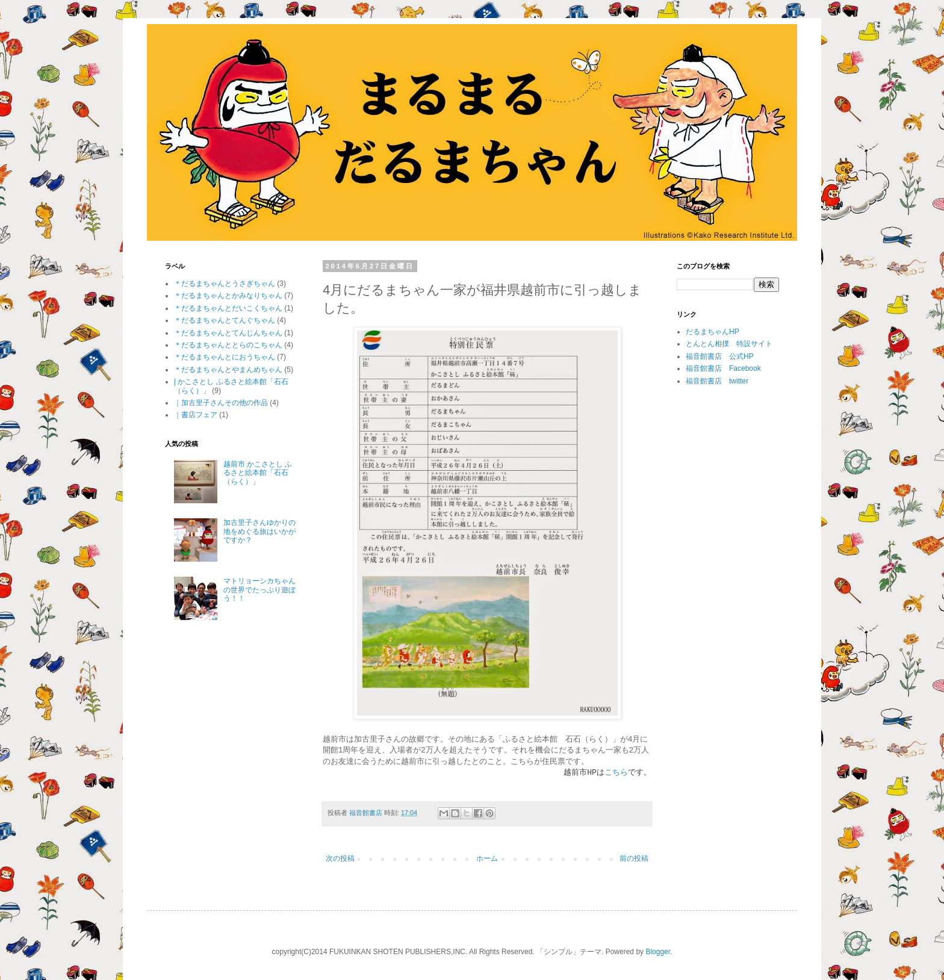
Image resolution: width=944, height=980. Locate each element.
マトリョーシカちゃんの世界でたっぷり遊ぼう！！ (259, 590)
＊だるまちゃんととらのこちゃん (228, 345)
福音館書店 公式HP (720, 356)
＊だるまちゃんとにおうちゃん (224, 357)
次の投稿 (340, 858)
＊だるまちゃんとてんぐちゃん (224, 320)
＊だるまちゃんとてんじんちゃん (228, 333)
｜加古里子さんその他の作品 (221, 403)
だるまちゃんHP (712, 331)
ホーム (487, 858)
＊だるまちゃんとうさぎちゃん (224, 283)
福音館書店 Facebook (723, 368)
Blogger (657, 951)
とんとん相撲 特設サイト (729, 344)
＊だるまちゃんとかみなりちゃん (228, 295)
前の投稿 (634, 858)
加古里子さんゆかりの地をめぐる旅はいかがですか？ (259, 531)
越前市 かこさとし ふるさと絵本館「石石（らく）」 (258, 473)
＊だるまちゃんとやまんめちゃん (228, 369)
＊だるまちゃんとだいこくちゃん (228, 308)
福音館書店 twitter (717, 381)
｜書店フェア (195, 415)
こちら (616, 771)
